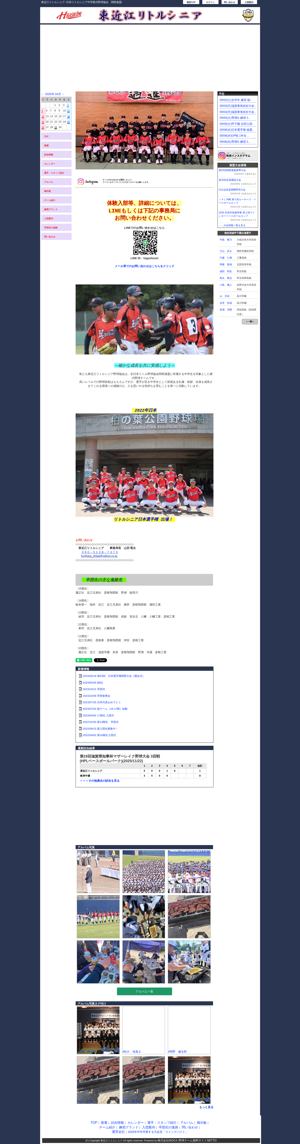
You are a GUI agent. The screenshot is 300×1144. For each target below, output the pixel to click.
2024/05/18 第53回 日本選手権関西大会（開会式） (114, 675)
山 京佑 (224, 296)
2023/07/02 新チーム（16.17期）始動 (105, 708)
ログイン (210, 2)
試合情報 (48, 154)
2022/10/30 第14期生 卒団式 (101, 721)
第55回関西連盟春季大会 (232, 170)
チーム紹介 (49, 200)
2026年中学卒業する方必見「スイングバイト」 (158, 1131)
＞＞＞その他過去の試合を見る (100, 780)
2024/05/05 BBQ (93, 682)
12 (43, 116)
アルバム (48, 182)
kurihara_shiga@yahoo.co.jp (99, 556)
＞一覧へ (250, 321)
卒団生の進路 (51, 227)
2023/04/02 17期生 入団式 (98, 715)
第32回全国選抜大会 (230, 180)
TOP (46, 136)
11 (68, 110)
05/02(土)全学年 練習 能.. (236, 100)
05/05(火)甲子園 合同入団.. (237, 123)
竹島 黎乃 (226, 239)
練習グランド (51, 209)
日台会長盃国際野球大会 (232, 189)
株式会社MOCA (167, 1140)
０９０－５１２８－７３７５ (99, 552)
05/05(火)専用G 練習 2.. (235, 117)
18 (68, 116)
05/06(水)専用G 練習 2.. (235, 141)
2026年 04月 (53, 94)
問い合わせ (229, 2)
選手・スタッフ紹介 (54, 173)
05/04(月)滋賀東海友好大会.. (238, 111)
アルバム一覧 (144, 991)
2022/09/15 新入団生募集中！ (100, 728)
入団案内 (248, 2)
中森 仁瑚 (226, 257)
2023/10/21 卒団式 (94, 689)
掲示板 (47, 191)
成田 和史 (226, 271)
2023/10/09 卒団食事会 (96, 695)
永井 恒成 (226, 303)
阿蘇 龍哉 (226, 264)
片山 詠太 (226, 251)
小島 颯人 (226, 285)
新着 (46, 145)
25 (68, 122)
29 (56, 127)
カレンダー (49, 164)
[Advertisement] (150, 60)
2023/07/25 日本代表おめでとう (102, 702)
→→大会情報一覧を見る (232, 225)
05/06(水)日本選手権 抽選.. (237, 129)
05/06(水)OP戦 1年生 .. (234, 135)
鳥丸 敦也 (226, 278)
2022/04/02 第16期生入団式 (99, 735)
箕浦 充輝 (226, 309)
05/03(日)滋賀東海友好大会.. (238, 105)
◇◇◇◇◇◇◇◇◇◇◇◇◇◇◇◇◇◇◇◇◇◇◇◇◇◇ (105, 544)
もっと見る (206, 1107)
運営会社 (118, 1131)
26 (43, 127)
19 (43, 122)
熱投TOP (191, 2)
